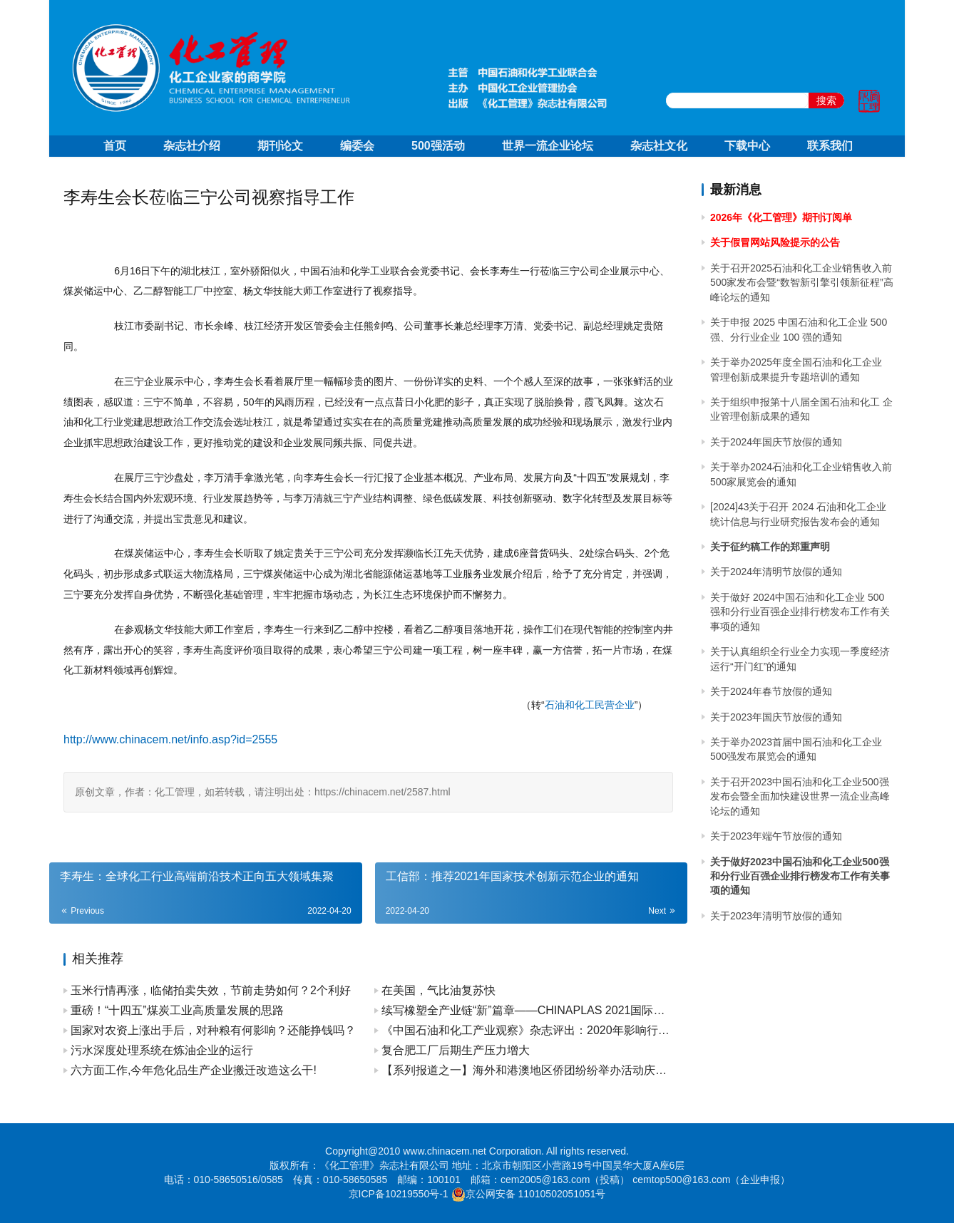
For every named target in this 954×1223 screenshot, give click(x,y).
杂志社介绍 (191, 146)
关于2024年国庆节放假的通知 (776, 442)
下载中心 (747, 146)
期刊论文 (280, 146)
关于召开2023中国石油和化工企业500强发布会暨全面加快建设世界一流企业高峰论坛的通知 (800, 796)
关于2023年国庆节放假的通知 (776, 717)
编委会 (357, 146)
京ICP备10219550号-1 (398, 1193)
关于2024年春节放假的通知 (771, 691)
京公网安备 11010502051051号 (536, 1193)
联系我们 (830, 146)
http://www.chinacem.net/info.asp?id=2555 (170, 739)
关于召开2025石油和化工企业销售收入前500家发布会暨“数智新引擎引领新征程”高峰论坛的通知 (801, 282)
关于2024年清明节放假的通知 (776, 571)
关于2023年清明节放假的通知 (776, 916)
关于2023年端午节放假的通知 (776, 836)
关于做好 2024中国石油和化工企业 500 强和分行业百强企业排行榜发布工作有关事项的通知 (800, 612)
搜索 (826, 100)
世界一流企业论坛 (547, 146)
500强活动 (438, 146)
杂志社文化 (658, 146)
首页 (114, 146)
